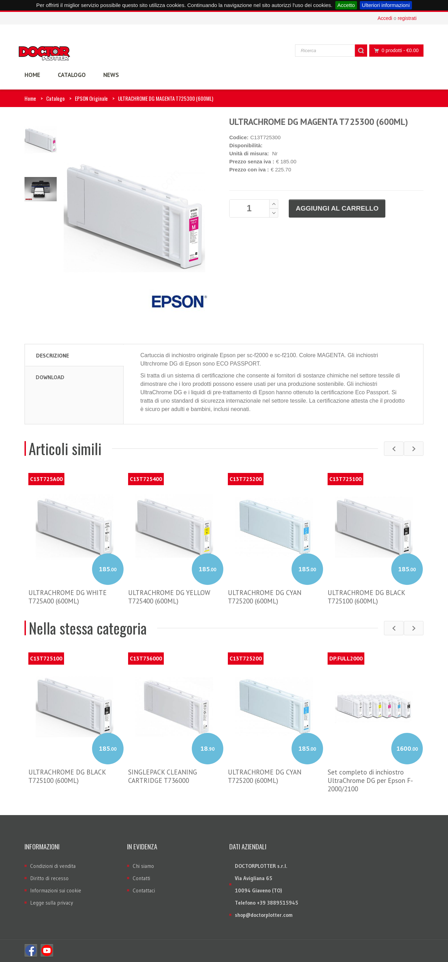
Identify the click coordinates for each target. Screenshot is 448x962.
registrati (407, 18)
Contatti (141, 878)
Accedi (385, 18)
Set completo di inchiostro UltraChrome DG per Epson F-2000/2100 (370, 780)
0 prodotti (394, 50)
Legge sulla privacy (51, 902)
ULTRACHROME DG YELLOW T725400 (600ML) (169, 596)
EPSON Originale (91, 98)
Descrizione (52, 355)
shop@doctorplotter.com (264, 915)
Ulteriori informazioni (386, 5)
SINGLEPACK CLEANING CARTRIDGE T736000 (162, 776)
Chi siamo (143, 866)
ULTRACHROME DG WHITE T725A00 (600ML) (67, 596)
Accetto (346, 5)
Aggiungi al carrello (337, 208)
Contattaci (144, 890)
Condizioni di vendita (53, 866)
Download (50, 377)
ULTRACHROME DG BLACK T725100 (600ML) (366, 596)
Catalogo (55, 98)
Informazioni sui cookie (55, 890)
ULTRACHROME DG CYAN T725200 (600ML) (264, 596)
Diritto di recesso (49, 878)
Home (30, 98)
